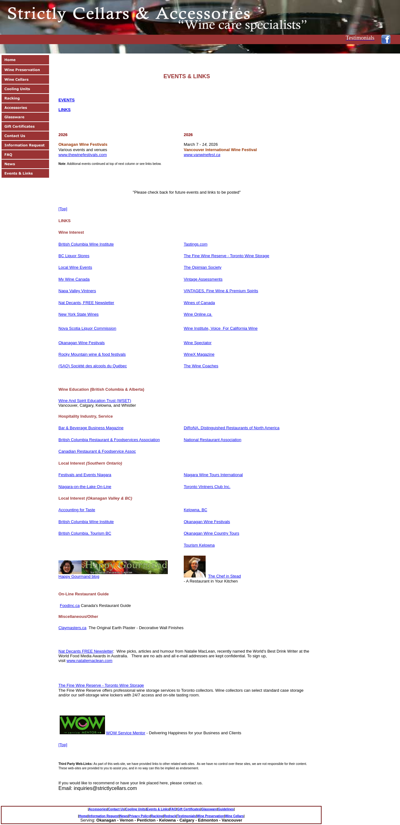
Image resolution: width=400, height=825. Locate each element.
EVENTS (66, 100)
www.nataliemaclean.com (89, 660)
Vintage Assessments (203, 279)
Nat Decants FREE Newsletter (85, 651)
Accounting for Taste (76, 509)
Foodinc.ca (70, 605)
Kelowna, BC (195, 509)
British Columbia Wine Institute (86, 244)
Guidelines (226, 809)
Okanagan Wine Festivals (81, 342)
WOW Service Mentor (125, 733)
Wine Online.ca (198, 314)
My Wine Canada (74, 279)
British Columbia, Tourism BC (84, 533)
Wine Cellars (234, 816)
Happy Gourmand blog (78, 576)
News (124, 816)
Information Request (103, 816)
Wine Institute (196, 328)
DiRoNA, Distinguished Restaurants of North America (231, 427)
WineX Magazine (199, 354)
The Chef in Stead (224, 576)
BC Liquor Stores (73, 255)
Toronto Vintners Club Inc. (207, 486)
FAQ (173, 809)
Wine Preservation (210, 816)
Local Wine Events (75, 267)
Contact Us (116, 809)
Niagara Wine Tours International (213, 474)
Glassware (209, 809)
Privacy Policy (139, 816)
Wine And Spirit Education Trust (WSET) (94, 400)
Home (83, 816)
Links (64, 109)
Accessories (98, 809)
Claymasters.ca (72, 627)
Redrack (170, 816)
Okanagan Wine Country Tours (211, 533)
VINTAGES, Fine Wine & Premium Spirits (221, 290)
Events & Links (158, 809)
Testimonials (186, 816)
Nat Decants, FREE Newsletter (86, 302)
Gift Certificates (188, 809)
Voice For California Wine (233, 328)
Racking (157, 816)
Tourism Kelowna (199, 545)
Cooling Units (135, 809)
